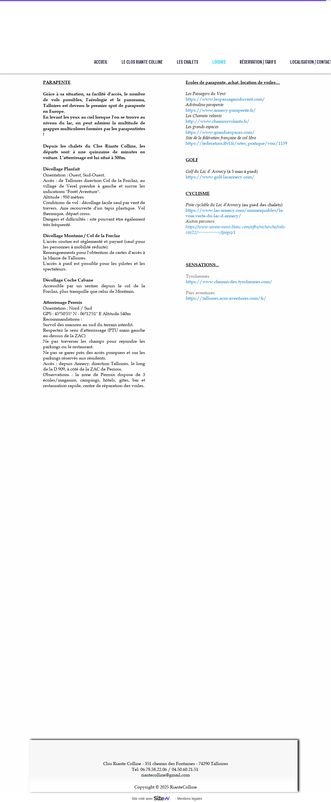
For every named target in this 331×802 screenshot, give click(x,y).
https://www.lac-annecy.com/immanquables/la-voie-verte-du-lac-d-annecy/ (235, 212)
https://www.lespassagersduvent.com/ (225, 99)
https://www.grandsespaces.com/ (220, 132)
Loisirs (219, 62)
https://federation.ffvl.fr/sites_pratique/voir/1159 (236, 143)
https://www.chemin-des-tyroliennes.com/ (229, 281)
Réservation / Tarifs (258, 62)
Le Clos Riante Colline (142, 62)
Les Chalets (187, 62)
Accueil (101, 62)
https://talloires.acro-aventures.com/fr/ (226, 298)
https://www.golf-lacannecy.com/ (220, 176)
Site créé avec (153, 799)
